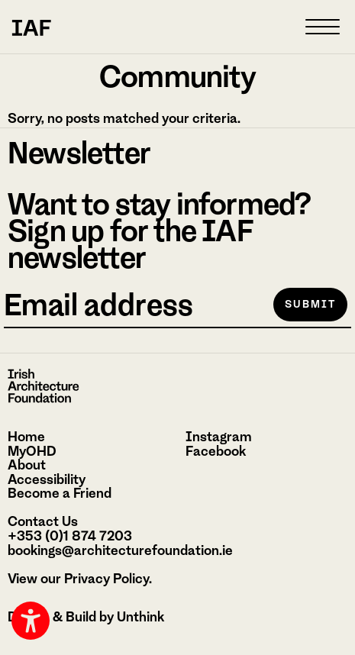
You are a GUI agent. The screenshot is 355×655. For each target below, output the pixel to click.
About (27, 465)
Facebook (216, 451)
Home (26, 436)
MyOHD (32, 451)
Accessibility (47, 479)
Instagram (219, 436)
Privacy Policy (106, 578)
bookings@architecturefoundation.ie (120, 550)
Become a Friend (59, 493)
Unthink (140, 616)
